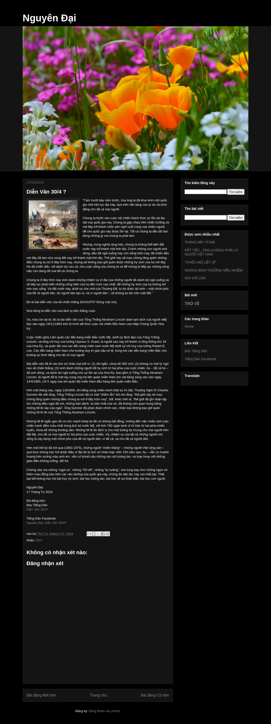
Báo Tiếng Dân (196, 351)
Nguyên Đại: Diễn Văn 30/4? (46, 523)
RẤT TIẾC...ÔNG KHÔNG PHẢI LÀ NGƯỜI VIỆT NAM (211, 252)
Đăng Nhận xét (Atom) (104, 711)
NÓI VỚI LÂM (195, 278)
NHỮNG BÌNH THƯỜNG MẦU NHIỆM (214, 270)
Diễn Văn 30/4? (37, 509)
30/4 (39, 540)
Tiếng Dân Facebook (200, 359)
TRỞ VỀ (192, 303)
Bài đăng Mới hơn (41, 695)
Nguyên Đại (49, 18)
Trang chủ (98, 695)
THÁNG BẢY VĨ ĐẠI (200, 242)
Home (189, 326)
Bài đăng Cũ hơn (155, 695)
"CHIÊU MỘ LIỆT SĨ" (200, 262)
